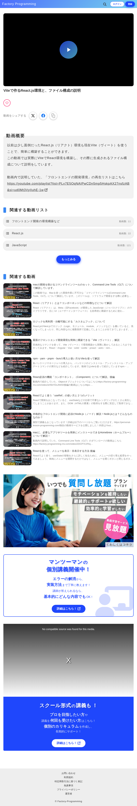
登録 (130, 4)
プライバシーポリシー (68, 789)
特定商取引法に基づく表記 (68, 781)
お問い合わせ (68, 773)
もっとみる (68, 259)
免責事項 (68, 785)
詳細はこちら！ (67, 608)
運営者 (68, 793)
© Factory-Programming (68, 801)
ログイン (117, 4)
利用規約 (68, 777)
